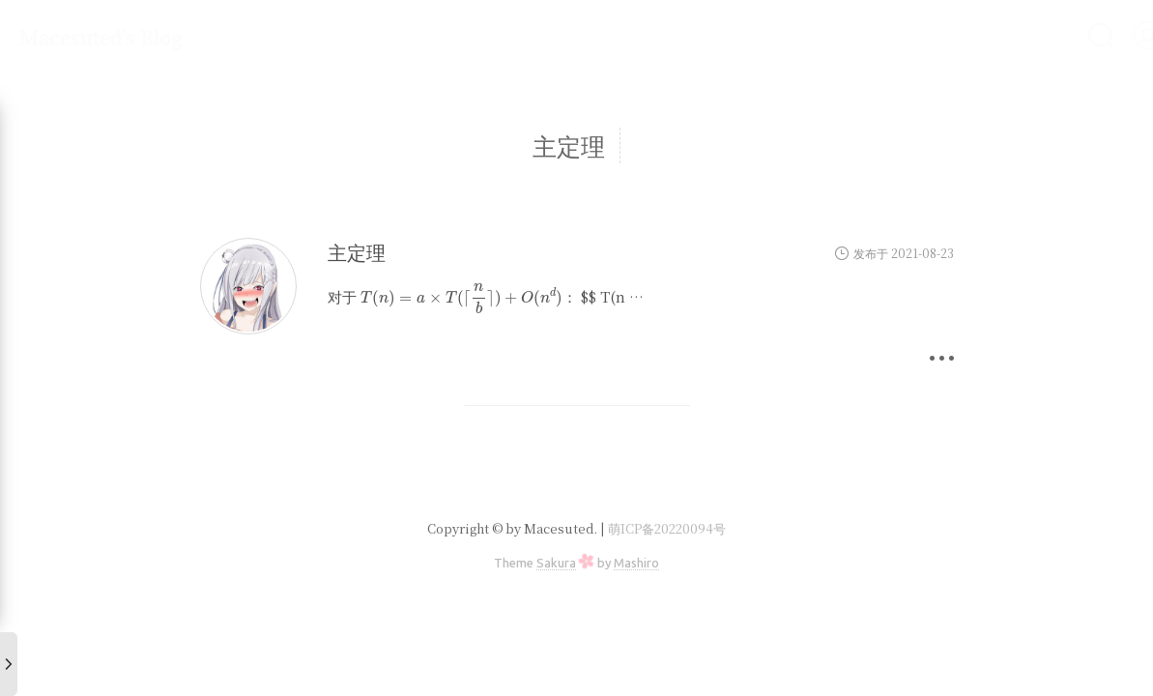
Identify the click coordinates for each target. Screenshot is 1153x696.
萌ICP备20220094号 (667, 528)
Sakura (556, 562)
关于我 (405, 35)
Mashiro (636, 562)
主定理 (357, 252)
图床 (470, 35)
